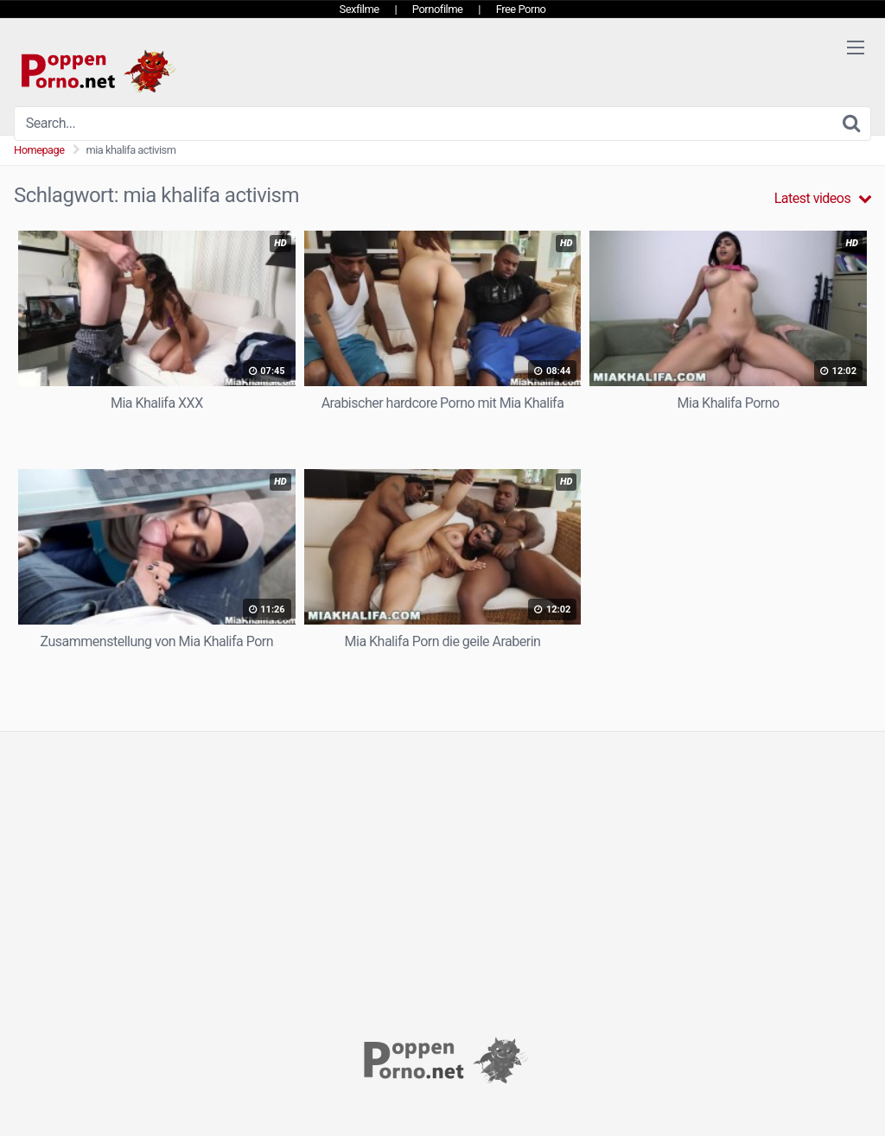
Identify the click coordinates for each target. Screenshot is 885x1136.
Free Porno (521, 9)
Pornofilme (437, 9)
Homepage (39, 149)
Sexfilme (359, 9)
